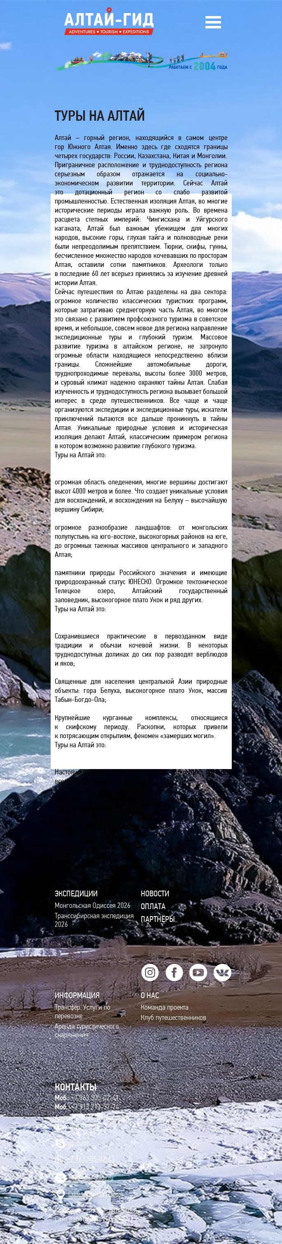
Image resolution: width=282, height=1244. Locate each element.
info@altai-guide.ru (90, 1178)
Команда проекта (165, 1007)
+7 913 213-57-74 (87, 1106)
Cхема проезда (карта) (95, 1194)
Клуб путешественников (173, 1017)
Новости (155, 893)
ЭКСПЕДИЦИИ (76, 893)
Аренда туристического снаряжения (87, 1030)
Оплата (153, 906)
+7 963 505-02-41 (87, 1097)
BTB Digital (123, 1210)
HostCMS (114, 1219)
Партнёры (158, 919)
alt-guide (78, 1143)
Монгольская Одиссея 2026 (93, 905)
